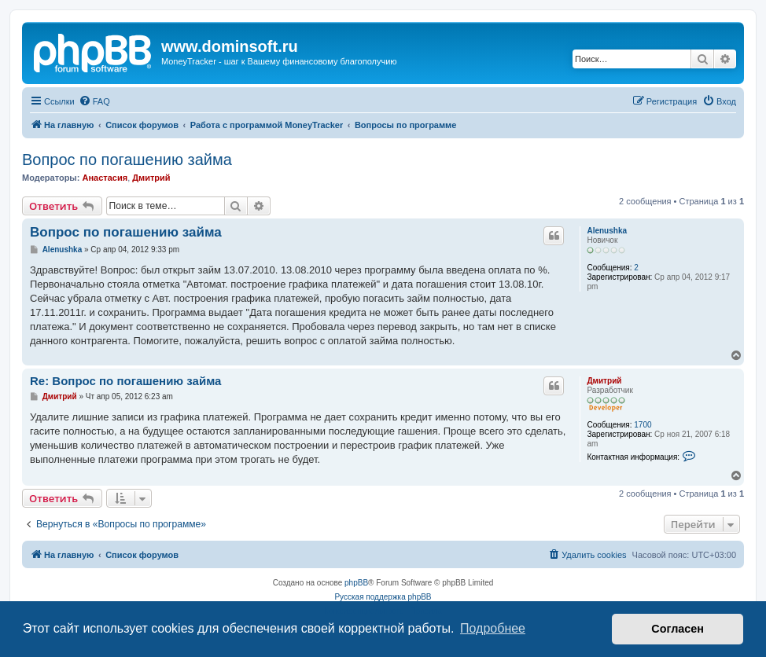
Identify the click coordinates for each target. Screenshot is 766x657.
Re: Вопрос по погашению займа (125, 380)
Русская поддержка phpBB (382, 597)
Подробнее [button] (492, 628)
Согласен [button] (677, 628)
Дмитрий (151, 177)
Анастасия (104, 177)
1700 (642, 424)
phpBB (356, 582)
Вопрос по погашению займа (127, 159)
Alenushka (607, 230)
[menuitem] (94, 101)
